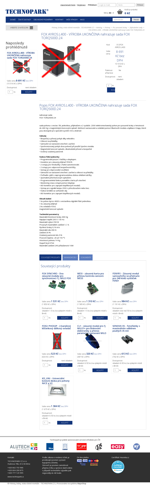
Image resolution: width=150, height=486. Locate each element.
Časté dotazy (24, 19)
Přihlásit (140, 5)
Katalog (99, 27)
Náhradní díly (70, 257)
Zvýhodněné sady (136, 27)
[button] (130, 11)
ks (14, 92)
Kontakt (59, 19)
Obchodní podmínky (43, 19)
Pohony (107, 27)
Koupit (28, 91)
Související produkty (50, 257)
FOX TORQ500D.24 (47, 117)
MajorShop (81, 483)
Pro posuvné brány (120, 27)
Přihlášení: (92, 5)
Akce (82, 19)
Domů (13, 19)
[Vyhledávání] (121, 19)
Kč (110, 13)
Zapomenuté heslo (67, 5)
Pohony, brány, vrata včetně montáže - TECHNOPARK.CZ (73, 27)
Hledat (136, 19)
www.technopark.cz (16, 476)
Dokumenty (86, 257)
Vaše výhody (71, 19)
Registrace (81, 5)
